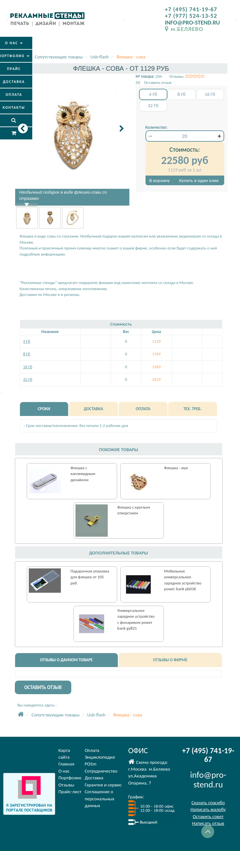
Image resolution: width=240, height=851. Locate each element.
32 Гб (27, 379)
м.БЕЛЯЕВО (184, 29)
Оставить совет (208, 816)
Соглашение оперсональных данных (99, 798)
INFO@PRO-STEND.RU (192, 22)
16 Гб (27, 366)
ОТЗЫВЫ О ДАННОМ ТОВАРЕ (66, 659)
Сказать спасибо (208, 802)
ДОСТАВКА (93, 408)
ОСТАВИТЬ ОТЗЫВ (43, 687)
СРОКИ (44, 408)
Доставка (94, 778)
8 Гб (26, 353)
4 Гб (26, 341)
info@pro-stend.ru (208, 779)
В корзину (159, 180)
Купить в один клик (198, 180)
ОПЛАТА (143, 408)
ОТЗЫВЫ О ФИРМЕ (170, 659)
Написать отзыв (208, 823)
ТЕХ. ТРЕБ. (192, 408)
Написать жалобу (208, 809)
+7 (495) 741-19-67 (191, 9)
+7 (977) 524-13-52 (191, 15)
